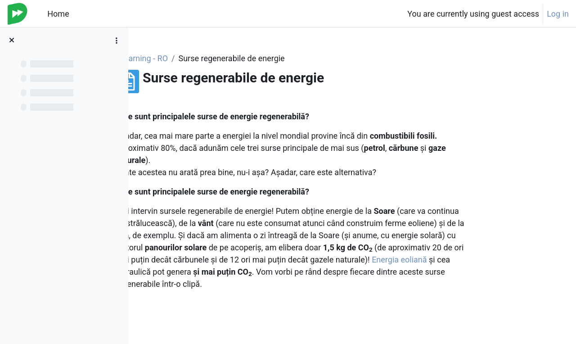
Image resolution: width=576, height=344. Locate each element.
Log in (558, 13)
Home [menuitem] (58, 13)
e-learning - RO (195, 58)
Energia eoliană (452, 259)
